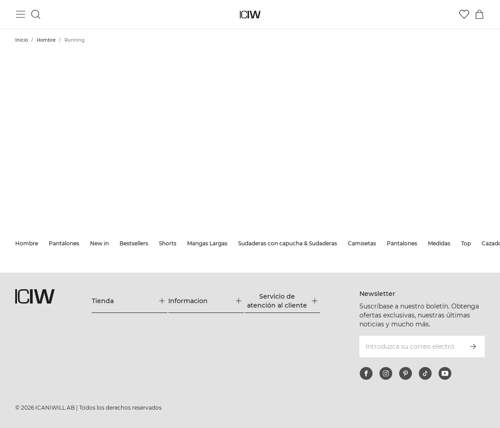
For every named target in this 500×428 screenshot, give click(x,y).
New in (99, 243)
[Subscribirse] (473, 346)
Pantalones (64, 243)
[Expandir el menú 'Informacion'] (206, 300)
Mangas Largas (207, 243)
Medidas (439, 243)
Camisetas (362, 243)
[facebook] (366, 373)
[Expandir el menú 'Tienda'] (129, 300)
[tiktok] (425, 373)
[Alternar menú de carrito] (479, 14)
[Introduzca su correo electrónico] (410, 346)
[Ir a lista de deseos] (464, 14)
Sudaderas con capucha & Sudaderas (287, 243)
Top (466, 243)
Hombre (46, 40)
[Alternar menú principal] (20, 14)
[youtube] (445, 373)
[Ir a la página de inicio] (250, 14)
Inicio (21, 40)
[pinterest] (406, 373)
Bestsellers (134, 243)
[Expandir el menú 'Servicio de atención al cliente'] (283, 300)
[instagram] (386, 373)
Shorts (167, 243)
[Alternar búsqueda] (35, 14)
